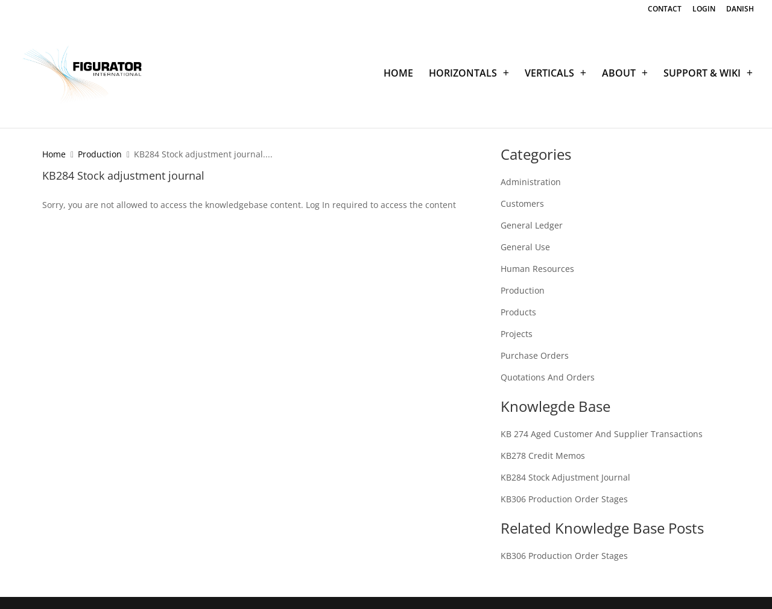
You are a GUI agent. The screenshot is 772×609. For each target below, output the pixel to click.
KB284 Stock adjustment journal (565, 477)
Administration (531, 182)
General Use (525, 247)
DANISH (740, 9)
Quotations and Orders (548, 377)
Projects (517, 333)
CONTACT (665, 9)
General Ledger (532, 225)
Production (100, 154)
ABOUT (619, 74)
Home (54, 154)
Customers (522, 203)
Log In (318, 204)
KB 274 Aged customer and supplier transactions (602, 434)
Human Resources (537, 268)
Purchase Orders (535, 355)
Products (518, 312)
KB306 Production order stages (564, 499)
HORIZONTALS (463, 74)
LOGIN (703, 9)
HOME (398, 74)
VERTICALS (549, 74)
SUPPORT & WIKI (702, 74)
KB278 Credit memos (543, 455)
